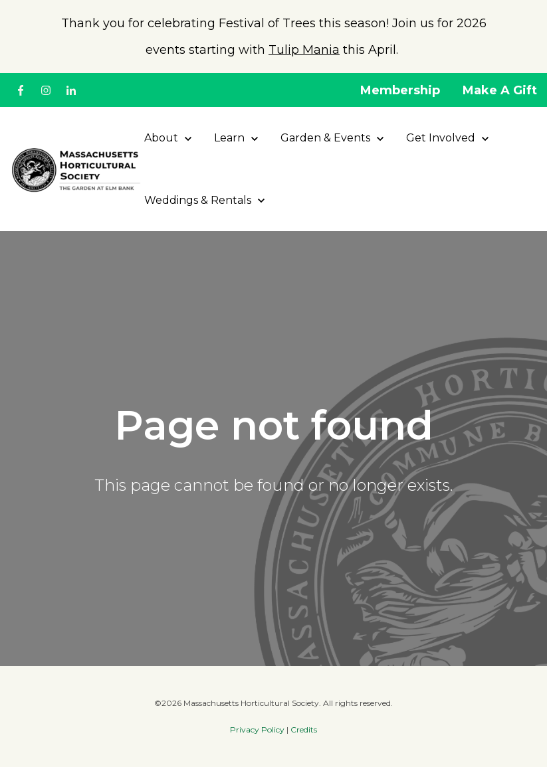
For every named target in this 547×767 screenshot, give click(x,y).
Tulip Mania (304, 50)
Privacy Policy (257, 729)
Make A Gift (500, 90)
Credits (303, 729)
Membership (400, 90)
